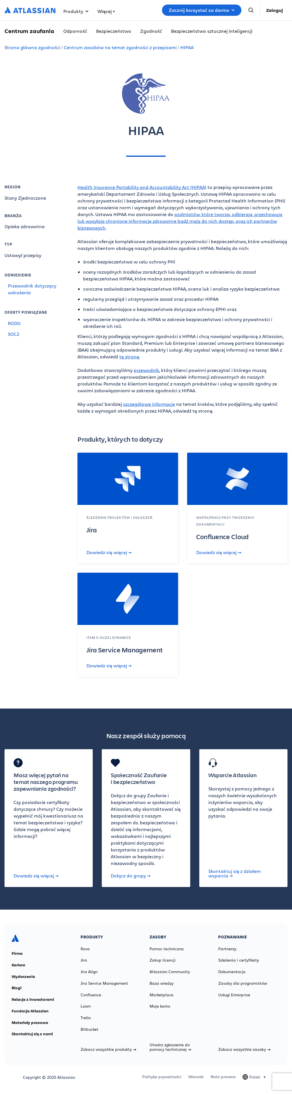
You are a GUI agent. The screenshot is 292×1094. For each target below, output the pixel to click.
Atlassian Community (170, 971)
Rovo (85, 949)
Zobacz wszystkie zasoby (244, 1049)
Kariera (18, 965)
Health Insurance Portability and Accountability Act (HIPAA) (141, 187)
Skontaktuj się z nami (32, 1034)
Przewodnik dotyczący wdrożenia (32, 289)
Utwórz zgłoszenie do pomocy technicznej (170, 1047)
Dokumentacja (232, 971)
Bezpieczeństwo (113, 31)
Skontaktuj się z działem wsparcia (234, 873)
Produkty (75, 11)
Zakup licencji (163, 960)
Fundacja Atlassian (30, 1011)
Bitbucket (89, 1029)
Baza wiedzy (162, 983)
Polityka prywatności (161, 1077)
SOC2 (13, 334)
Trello (86, 1017)
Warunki (196, 1077)
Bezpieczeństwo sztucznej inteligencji (211, 31)
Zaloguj (274, 10)
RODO (14, 323)
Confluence (91, 995)
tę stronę (129, 356)
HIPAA (187, 47)
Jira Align (89, 971)
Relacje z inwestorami (33, 999)
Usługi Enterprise (234, 995)
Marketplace (161, 995)
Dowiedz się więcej (108, 552)
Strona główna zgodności (32, 47)
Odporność (75, 31)
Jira (84, 960)
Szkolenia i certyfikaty (238, 960)
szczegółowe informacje (149, 404)
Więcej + (106, 11)
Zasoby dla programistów (242, 983)
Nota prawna (223, 1077)
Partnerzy (227, 949)
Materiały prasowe (30, 1022)
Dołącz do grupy (130, 875)
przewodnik (146, 370)
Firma (17, 953)
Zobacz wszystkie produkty (108, 1049)
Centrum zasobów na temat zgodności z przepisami (120, 47)
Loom (86, 1006)
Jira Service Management (104, 983)
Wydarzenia (23, 976)
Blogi (16, 988)
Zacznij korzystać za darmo (202, 10)
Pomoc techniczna (167, 949)
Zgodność (151, 31)
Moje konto (160, 1006)
